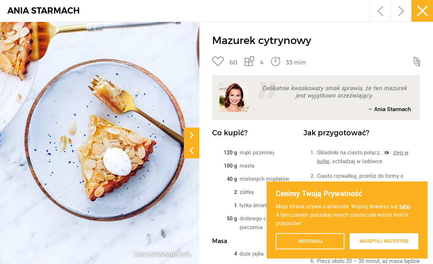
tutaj (404, 206)
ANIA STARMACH (43, 11)
